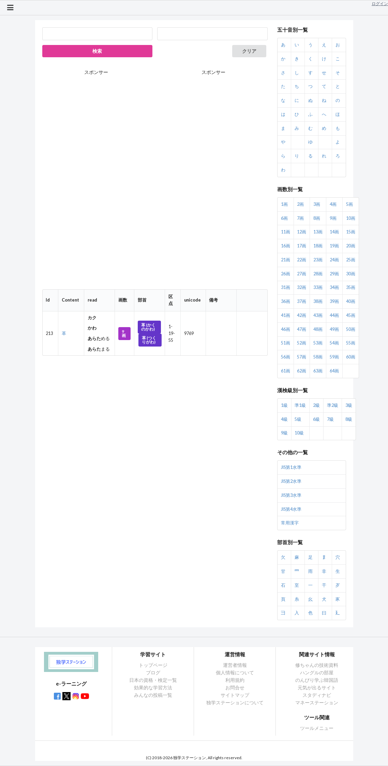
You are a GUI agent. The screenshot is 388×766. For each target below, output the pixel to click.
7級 (330, 419)
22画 (301, 259)
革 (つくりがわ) (149, 339)
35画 (350, 287)
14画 (334, 231)
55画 (350, 343)
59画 (334, 356)
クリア (249, 51)
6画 (284, 218)
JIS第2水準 (291, 481)
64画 (334, 370)
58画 (318, 356)
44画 (334, 315)
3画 (316, 204)
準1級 (300, 405)
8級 (348, 419)
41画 (285, 315)
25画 (350, 259)
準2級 (332, 405)
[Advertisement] (213, 182)
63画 (318, 370)
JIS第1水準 (291, 467)
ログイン (380, 3)
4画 (333, 204)
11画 (285, 231)
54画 (334, 343)
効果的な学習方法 (153, 687)
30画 (350, 273)
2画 (300, 204)
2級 (316, 405)
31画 (285, 287)
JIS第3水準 (291, 495)
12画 (301, 231)
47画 (301, 329)
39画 (334, 301)
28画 (318, 273)
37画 (301, 301)
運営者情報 (235, 665)
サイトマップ (235, 695)
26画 (285, 273)
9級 (284, 432)
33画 (318, 287)
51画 (285, 343)
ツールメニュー (316, 728)
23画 (318, 259)
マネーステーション (316, 702)
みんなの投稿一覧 (153, 695)
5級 (298, 419)
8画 (316, 218)
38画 (318, 301)
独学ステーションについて (235, 702)
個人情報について (235, 672)
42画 (301, 315)
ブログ (153, 672)
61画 (285, 370)
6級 (316, 419)
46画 (285, 329)
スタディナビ (316, 695)
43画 (318, 315)
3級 (348, 405)
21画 (285, 259)
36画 (285, 301)
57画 (301, 356)
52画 (301, 343)
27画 (301, 273)
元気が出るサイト (317, 687)
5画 (349, 204)
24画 (334, 259)
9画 (124, 333)
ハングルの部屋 (316, 672)
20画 (350, 245)
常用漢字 (290, 522)
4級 (284, 419)
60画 (350, 356)
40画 (350, 301)
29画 (334, 273)
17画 (301, 245)
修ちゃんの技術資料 (316, 665)
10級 (299, 432)
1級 (284, 405)
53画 (318, 343)
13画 (318, 231)
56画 (285, 356)
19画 (334, 245)
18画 (318, 245)
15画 (350, 231)
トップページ (153, 665)
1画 (284, 204)
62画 (301, 370)
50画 (350, 329)
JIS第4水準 (291, 509)
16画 (285, 245)
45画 (350, 315)
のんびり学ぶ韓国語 (316, 680)
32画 (301, 287)
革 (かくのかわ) (148, 327)
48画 (318, 329)
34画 (334, 287)
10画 (350, 218)
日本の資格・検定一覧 (153, 680)
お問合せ (234, 687)
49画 (334, 329)
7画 (300, 218)
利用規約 (234, 680)
